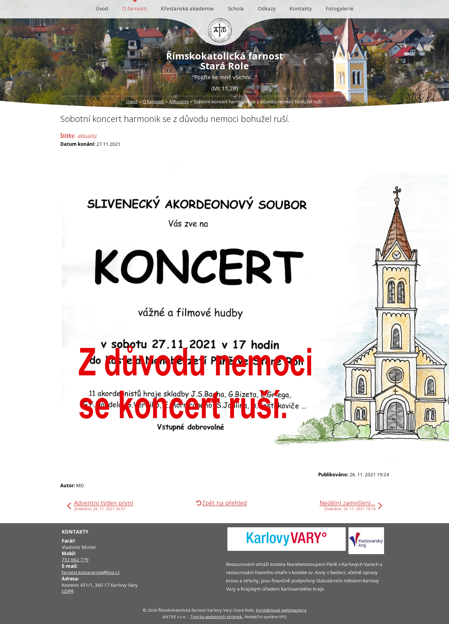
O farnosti (134, 8)
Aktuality (179, 101)
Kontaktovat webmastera (281, 610)
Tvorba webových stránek (216, 616)
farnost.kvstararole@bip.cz (91, 572)
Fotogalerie (340, 8)
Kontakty (301, 8)
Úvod (102, 8)
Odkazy (267, 8)
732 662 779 (75, 560)
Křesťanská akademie (187, 8)
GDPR (68, 591)
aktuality (87, 135)
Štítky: (67, 135)
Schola (236, 8)
